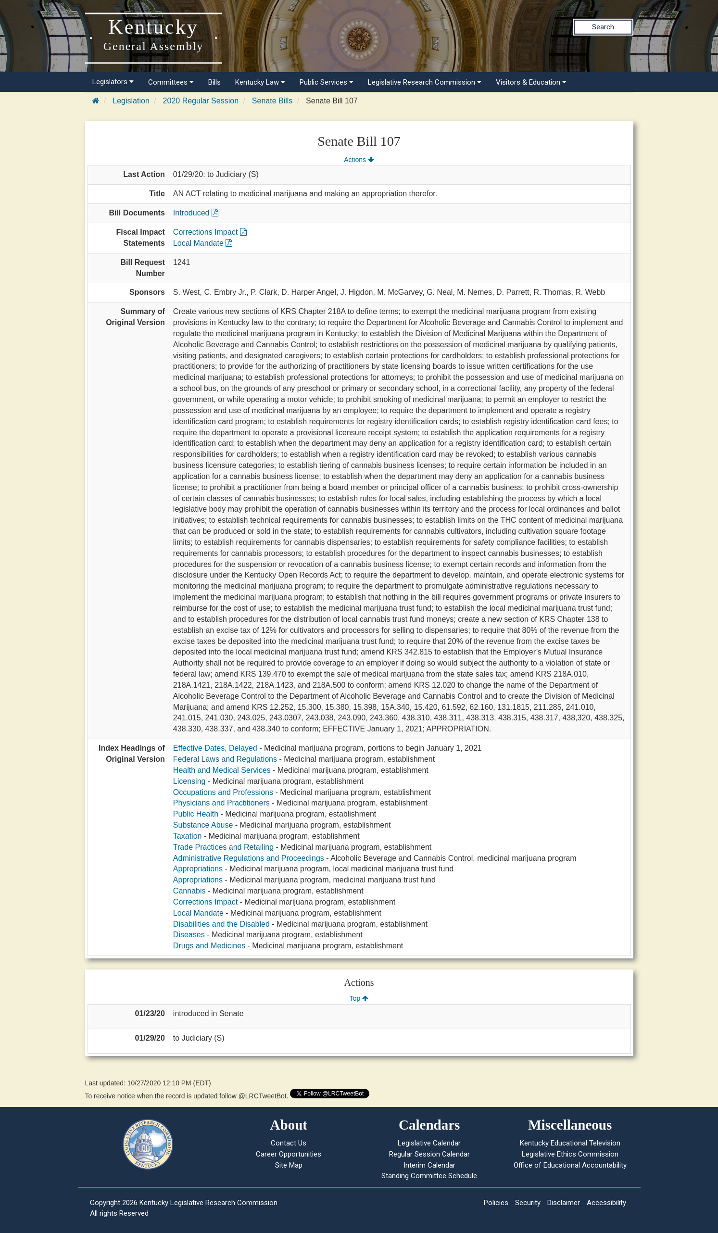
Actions (359, 160)
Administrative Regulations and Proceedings (248, 858)
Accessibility (606, 1202)
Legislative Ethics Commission (570, 1154)
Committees (171, 82)
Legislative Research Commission (424, 82)
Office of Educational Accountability (570, 1165)
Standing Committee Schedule (429, 1175)
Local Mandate (202, 243)
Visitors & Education (531, 82)
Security (528, 1202)
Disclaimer (563, 1202)
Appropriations (198, 869)
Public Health (195, 814)
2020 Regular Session (201, 101)
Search (603, 27)
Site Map (288, 1165)
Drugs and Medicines (209, 946)
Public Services (326, 82)
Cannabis (189, 891)
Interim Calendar (429, 1165)
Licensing (189, 781)
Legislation (131, 101)
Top (359, 998)
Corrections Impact (210, 232)
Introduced (195, 213)
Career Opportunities (288, 1154)
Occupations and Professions (223, 792)
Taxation (187, 836)
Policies (496, 1202)
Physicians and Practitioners (221, 803)
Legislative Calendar (429, 1143)
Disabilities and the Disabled (221, 924)
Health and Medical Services (222, 770)
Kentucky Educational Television (570, 1143)
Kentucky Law (260, 82)
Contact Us (288, 1143)
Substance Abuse (203, 825)
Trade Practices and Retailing (223, 847)
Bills (214, 82)
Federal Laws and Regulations (225, 759)
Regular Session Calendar (429, 1154)
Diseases (189, 935)
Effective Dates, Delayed (215, 748)
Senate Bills (272, 101)
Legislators (113, 81)
